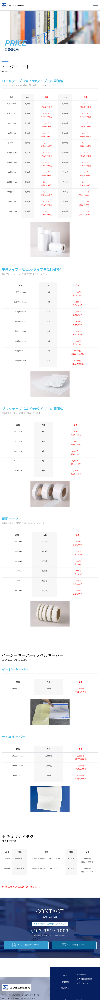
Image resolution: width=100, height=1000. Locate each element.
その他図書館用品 (82, 979)
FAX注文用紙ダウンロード (26, 945)
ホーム (63, 974)
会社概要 (64, 979)
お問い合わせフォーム (74, 945)
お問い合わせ (80, 983)
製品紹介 (64, 983)
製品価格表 (79, 974)
